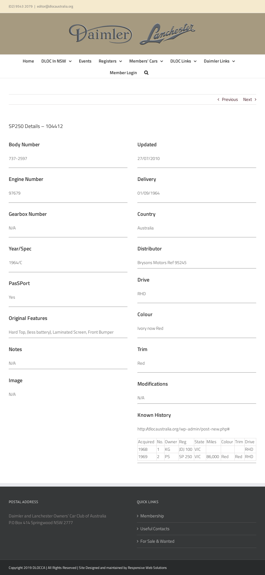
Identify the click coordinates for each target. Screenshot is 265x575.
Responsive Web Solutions (147, 567)
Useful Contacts (154, 529)
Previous (230, 99)
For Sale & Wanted (157, 541)
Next (247, 99)
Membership (152, 516)
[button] (146, 72)
